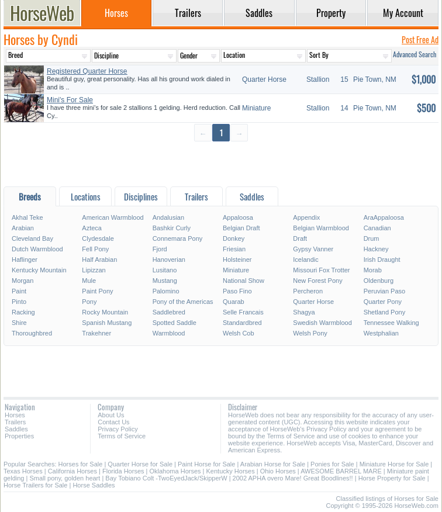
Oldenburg (378, 280)
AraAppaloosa (384, 217)
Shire (19, 322)
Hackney (376, 248)
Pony (89, 301)
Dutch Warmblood (37, 248)
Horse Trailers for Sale (35, 485)
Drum (371, 238)
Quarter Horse (313, 301)
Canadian (377, 227)
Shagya (304, 312)
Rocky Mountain (105, 312)
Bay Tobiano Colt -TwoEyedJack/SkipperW (166, 478)
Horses (15, 414)
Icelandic (305, 259)
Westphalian (381, 333)
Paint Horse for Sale (206, 464)
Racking (23, 312)
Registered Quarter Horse (87, 71)
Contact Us (113, 421)
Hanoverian (169, 259)
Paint (19, 291)
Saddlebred (169, 312)
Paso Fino (237, 291)
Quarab (233, 301)
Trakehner (96, 333)
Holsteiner (237, 259)
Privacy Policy (117, 429)
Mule (89, 280)
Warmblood (169, 333)
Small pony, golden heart (64, 478)
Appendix (306, 217)
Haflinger (24, 259)
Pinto (19, 301)
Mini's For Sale (70, 100)
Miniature (236, 270)
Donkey (233, 238)
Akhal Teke (27, 217)
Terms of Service (122, 436)
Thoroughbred (32, 333)
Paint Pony (97, 291)
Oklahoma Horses (175, 471)
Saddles (16, 429)
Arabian (23, 227)
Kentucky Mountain (39, 270)
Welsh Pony (310, 333)
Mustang (165, 280)
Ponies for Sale (332, 464)
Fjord (160, 248)
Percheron (308, 291)
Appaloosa (238, 217)
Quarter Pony (383, 301)
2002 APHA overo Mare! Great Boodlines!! (293, 478)
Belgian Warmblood (321, 227)
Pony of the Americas (183, 301)
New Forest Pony (317, 280)
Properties (19, 436)
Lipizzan (93, 270)
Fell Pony (95, 248)
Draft (300, 238)
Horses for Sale (80, 464)
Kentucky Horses (230, 471)
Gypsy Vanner (313, 248)
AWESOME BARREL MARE (341, 471)
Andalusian (168, 217)
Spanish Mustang (107, 322)
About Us (111, 414)
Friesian (234, 248)
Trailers (15, 421)
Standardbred (242, 322)
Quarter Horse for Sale (140, 464)
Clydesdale (97, 238)
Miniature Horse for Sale (394, 464)
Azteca (92, 227)
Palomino (166, 291)
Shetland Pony (385, 312)
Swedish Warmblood (322, 322)
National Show (243, 280)
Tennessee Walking (391, 322)
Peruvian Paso (385, 291)
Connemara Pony (178, 238)
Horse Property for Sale (392, 478)
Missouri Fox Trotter (321, 270)
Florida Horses (123, 471)
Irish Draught (382, 259)
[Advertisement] (221, 163)
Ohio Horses (278, 471)
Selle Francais (243, 312)
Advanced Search (414, 54)
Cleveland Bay (32, 238)
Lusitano (165, 270)
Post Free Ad (420, 39)
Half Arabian (99, 259)
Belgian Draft (241, 227)
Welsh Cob (238, 333)
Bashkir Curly (172, 227)
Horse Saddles (93, 485)
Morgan (22, 280)
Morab (373, 270)
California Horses (72, 471)
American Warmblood (112, 217)
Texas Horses (23, 471)
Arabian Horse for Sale (272, 464)
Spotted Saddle (174, 322)
